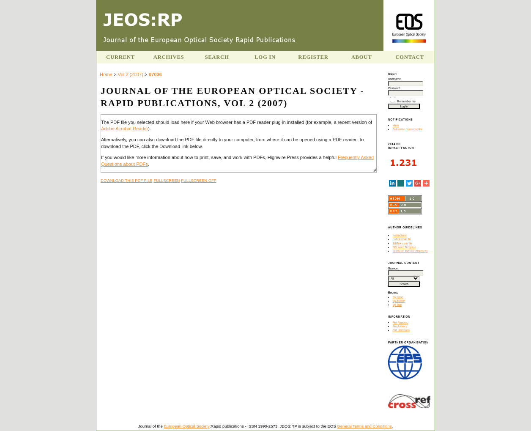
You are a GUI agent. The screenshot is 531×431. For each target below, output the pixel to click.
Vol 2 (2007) (130, 74)
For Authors (400, 326)
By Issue (398, 297)
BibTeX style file (402, 243)
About (361, 57)
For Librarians (401, 330)
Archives (168, 57)
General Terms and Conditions (364, 426)
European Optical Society (186, 426)
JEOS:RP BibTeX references (410, 251)
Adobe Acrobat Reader (124, 128)
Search (217, 57)
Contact (409, 57)
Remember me (406, 101)
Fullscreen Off (198, 180)
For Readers (400, 322)
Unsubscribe (414, 129)
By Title (397, 304)
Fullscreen (166, 180)
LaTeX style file (402, 239)
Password (394, 88)
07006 (155, 74)
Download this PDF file (126, 180)
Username (394, 78)
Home (106, 74)
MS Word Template (404, 247)
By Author (399, 300)
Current (120, 57)
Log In (265, 57)
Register (313, 57)
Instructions (400, 235)
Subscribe (399, 129)
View (396, 125)
